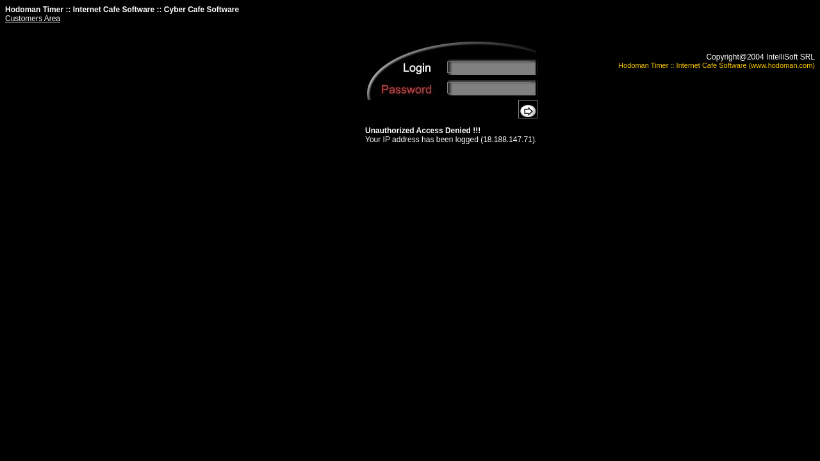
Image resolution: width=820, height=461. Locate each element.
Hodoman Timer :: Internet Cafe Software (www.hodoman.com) (716, 65)
